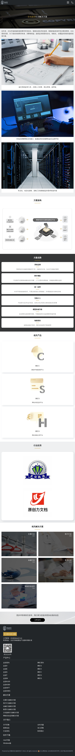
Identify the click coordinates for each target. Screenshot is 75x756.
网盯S (40, 666)
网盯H (40, 675)
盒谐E (5, 669)
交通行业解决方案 (9, 700)
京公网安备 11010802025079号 (49, 751)
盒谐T (5, 675)
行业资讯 (6, 731)
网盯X (40, 669)
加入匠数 (41, 728)
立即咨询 (37, 620)
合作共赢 (41, 725)
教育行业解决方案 (9, 709)
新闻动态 (6, 728)
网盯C (40, 672)
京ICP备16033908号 (67, 751)
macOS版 (6, 740)
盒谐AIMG (6, 691)
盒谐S (5, 672)
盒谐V (5, 666)
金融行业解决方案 (9, 706)
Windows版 (7, 743)
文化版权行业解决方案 (11, 712)
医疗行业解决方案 (9, 703)
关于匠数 (6, 725)
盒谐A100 (6, 681)
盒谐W (5, 678)
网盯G (40, 678)
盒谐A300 (6, 684)
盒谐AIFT (6, 688)
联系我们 (41, 731)
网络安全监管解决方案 (11, 716)
